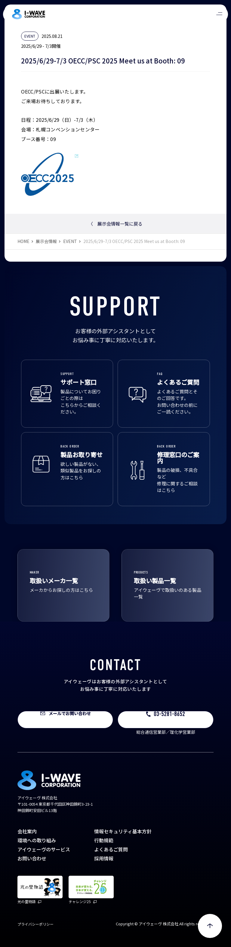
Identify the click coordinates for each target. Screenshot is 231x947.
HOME (23, 241)
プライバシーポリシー (35, 924)
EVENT (70, 241)
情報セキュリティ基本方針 (123, 831)
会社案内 (27, 831)
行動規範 (103, 840)
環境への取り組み (36, 840)
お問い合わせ (31, 858)
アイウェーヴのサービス (43, 849)
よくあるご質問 (111, 849)
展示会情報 (46, 241)
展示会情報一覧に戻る (115, 223)
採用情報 (103, 858)
